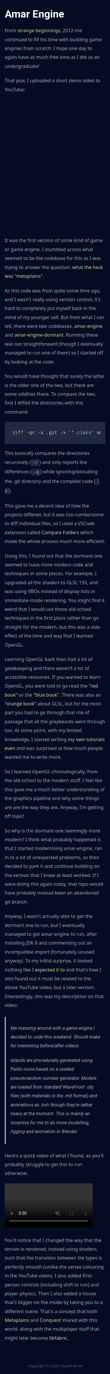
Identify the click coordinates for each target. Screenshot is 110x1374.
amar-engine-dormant (38, 335)
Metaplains (17, 1318)
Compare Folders (60, 530)
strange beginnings (38, 30)
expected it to (50, 967)
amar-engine (88, 326)
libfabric (58, 1335)
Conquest (50, 1318)
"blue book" (46, 692)
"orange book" (20, 701)
